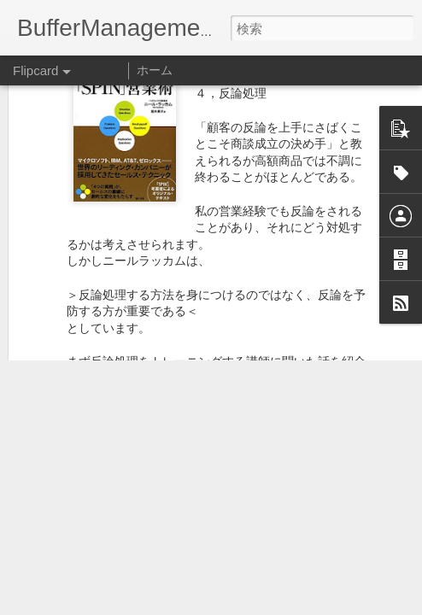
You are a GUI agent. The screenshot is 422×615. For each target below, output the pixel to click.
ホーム (155, 70)
